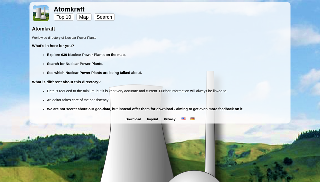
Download (134, 119)
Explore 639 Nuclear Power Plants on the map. (86, 55)
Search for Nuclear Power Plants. (75, 64)
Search (104, 17)
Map (84, 17)
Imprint (153, 119)
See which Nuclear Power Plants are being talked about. (94, 73)
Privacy (170, 119)
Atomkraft (69, 9)
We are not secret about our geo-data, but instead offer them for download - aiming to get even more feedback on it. (145, 109)
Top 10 (63, 17)
